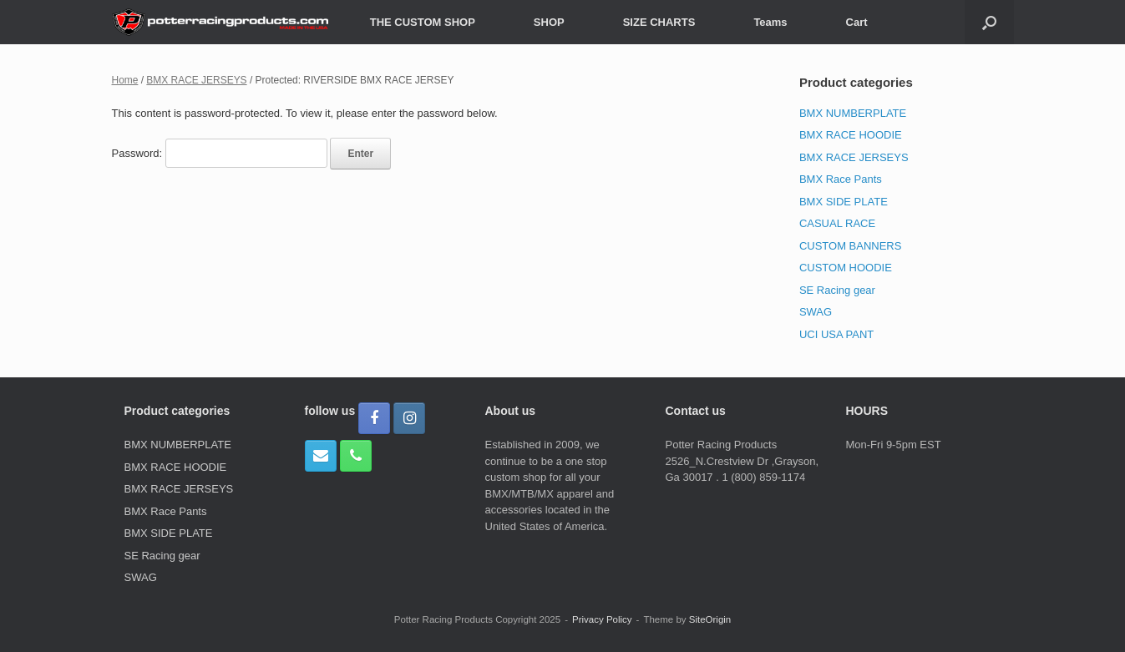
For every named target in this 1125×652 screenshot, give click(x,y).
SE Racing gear (837, 290)
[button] (989, 22)
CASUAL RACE (837, 223)
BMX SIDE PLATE (843, 201)
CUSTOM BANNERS (850, 246)
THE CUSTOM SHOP (422, 22)
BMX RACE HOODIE (850, 135)
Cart (857, 22)
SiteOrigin (710, 619)
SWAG (815, 312)
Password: (219, 153)
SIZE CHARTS (659, 22)
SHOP (549, 22)
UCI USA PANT (836, 334)
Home (125, 80)
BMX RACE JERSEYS (196, 80)
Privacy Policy (602, 619)
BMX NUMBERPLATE (852, 113)
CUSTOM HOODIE (845, 267)
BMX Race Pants (840, 179)
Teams (770, 22)
